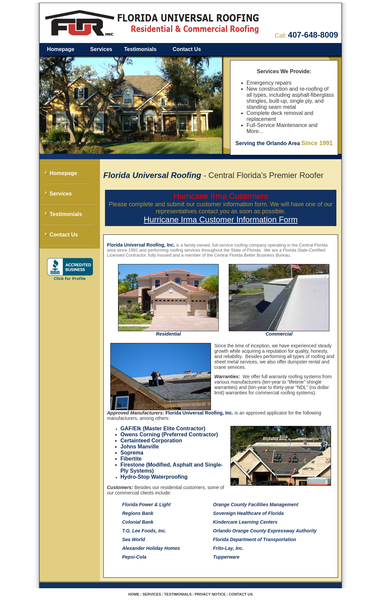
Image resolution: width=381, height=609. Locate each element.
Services (101, 49)
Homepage (60, 49)
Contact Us (187, 49)
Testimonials (140, 49)
